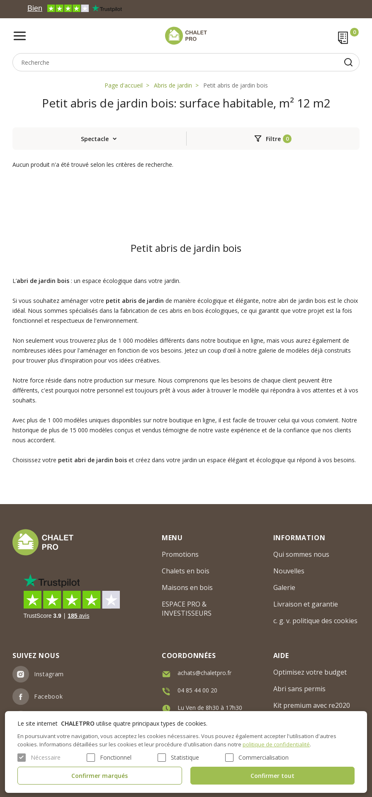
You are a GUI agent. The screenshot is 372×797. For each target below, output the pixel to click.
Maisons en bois (187, 587)
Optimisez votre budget (310, 672)
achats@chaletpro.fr (204, 673)
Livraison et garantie (305, 604)
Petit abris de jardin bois (235, 85)
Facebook (48, 696)
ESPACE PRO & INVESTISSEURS (187, 609)
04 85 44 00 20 (197, 690)
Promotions (180, 554)
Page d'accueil (124, 85)
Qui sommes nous (301, 554)
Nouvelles (288, 570)
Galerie (284, 587)
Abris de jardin (173, 85)
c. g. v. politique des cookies (315, 620)
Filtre (273, 139)
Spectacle (95, 139)
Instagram (49, 674)
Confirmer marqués (99, 776)
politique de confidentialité (276, 744)
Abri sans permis (299, 688)
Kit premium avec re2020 (311, 705)
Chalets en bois (185, 570)
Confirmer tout (272, 776)
